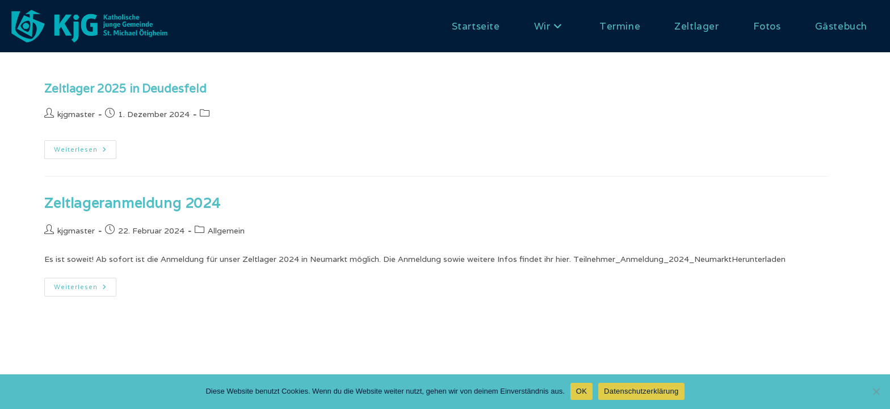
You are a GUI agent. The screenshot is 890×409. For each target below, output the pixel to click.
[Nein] (875, 391)
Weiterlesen (85, 152)
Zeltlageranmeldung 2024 (132, 203)
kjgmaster (76, 114)
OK (581, 391)
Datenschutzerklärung (641, 391)
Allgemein (226, 231)
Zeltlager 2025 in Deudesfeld (125, 88)
